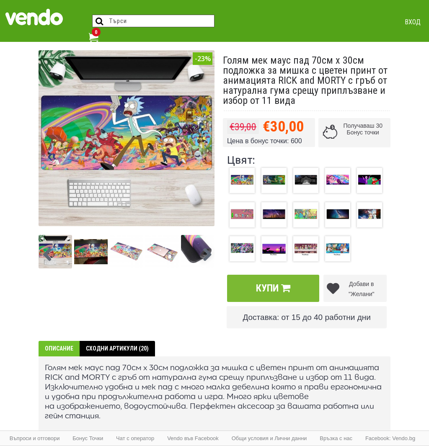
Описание (59, 348)
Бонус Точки (87, 438)
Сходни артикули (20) (117, 348)
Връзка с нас (336, 438)
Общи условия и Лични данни (269, 438)
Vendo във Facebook (193, 438)
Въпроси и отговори (35, 438)
